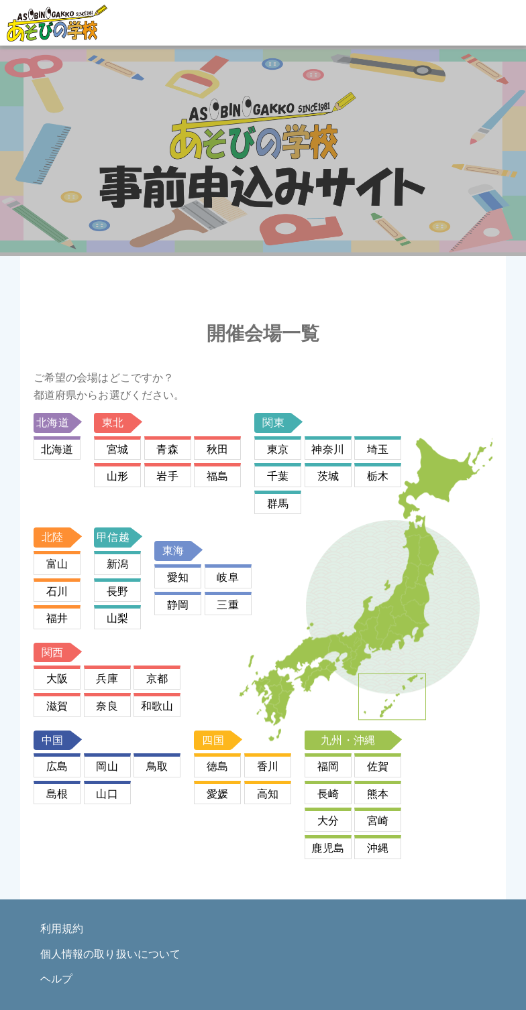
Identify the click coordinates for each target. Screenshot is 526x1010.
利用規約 (61, 928)
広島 (57, 766)
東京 (277, 449)
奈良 (106, 706)
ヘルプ (56, 979)
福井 (57, 618)
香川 (267, 766)
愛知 (178, 577)
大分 (328, 820)
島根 (57, 794)
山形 (117, 476)
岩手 (167, 476)
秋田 (217, 449)
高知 (267, 794)
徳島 (217, 766)
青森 (167, 449)
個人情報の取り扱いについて (110, 954)
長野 (117, 591)
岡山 (106, 766)
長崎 (328, 794)
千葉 (277, 476)
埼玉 (377, 449)
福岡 (328, 766)
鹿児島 (327, 848)
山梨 (117, 618)
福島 (217, 476)
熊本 (377, 794)
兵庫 (106, 678)
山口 (106, 794)
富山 (57, 564)
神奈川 (327, 449)
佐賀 (377, 766)
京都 (157, 678)
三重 (227, 605)
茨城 (328, 476)
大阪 (57, 678)
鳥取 (157, 766)
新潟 (117, 564)
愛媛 (217, 794)
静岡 (178, 605)
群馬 (277, 503)
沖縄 (377, 848)
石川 (57, 591)
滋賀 (57, 706)
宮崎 (377, 820)
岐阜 (227, 577)
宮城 (117, 449)
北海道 (57, 449)
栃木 (377, 476)
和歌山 (157, 706)
